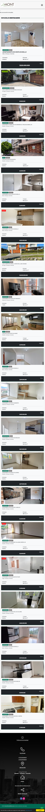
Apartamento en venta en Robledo (11, 437)
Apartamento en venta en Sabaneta (11, 298)
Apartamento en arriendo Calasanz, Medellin (14, 542)
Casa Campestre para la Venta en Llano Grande (14, 263)
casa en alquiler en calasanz (9, 333)
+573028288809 (22, 757)
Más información (28, 810)
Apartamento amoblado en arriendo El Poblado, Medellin (17, 124)
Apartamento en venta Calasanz (10, 472)
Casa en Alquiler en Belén (9, 159)
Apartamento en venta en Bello (14, 52)
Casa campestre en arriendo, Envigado (12, 89)
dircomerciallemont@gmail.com (22, 785)
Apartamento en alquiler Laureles (11, 507)
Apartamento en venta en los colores (12, 611)
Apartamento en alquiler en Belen (11, 681)
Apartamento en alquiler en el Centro (12, 716)
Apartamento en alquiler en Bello (11, 194)
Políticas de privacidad (22, 740)
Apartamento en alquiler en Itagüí (11, 577)
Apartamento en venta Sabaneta (10, 403)
